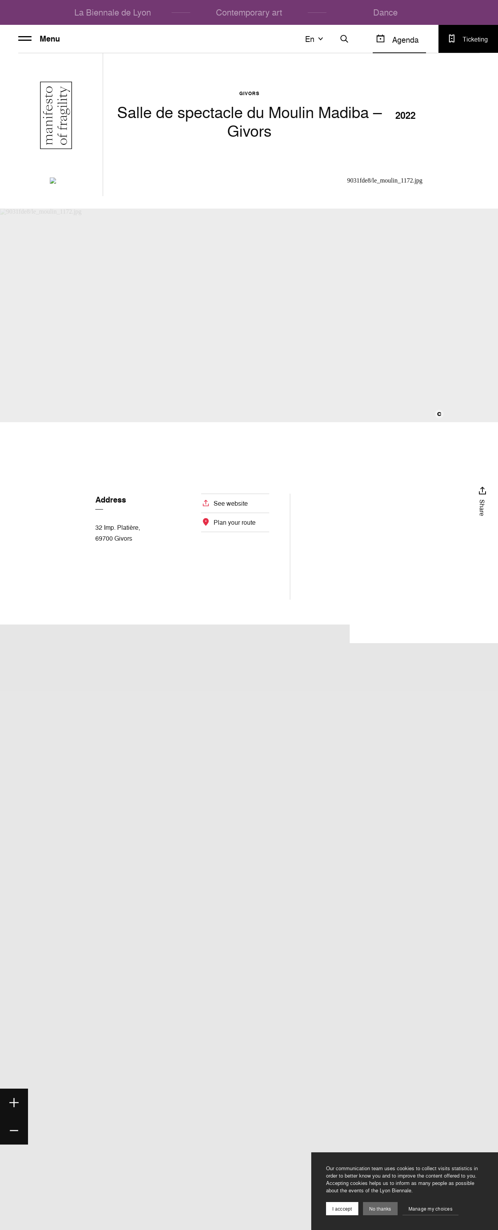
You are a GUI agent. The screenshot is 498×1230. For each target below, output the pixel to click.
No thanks (380, 1209)
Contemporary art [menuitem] (249, 12)
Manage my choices (430, 1209)
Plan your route (235, 522)
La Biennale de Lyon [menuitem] (112, 12)
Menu (39, 39)
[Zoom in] (14, 1103)
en (315, 39)
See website (231, 503)
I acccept (342, 1209)
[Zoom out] (14, 1131)
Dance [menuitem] (385, 12)
